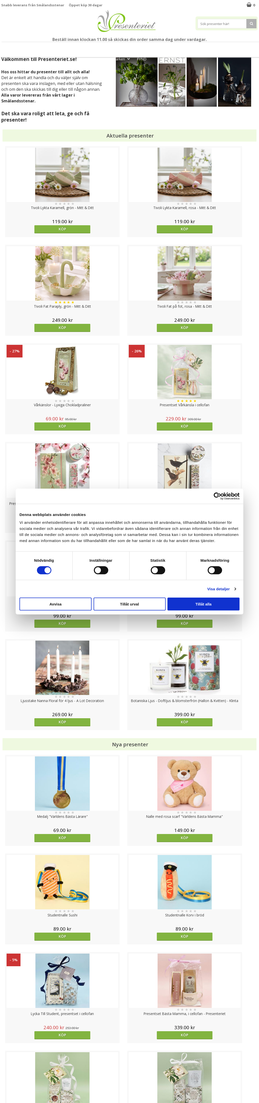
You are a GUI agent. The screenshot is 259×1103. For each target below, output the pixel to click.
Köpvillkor (9, 1063)
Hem (183, 47)
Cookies (7, 1048)
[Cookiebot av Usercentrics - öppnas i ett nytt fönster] (217, 496)
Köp (33, 229)
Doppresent (11, 1094)
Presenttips (157, 47)
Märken (123, 58)
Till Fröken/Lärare (71, 47)
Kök (202, 47)
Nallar (6, 1086)
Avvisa (56, 604)
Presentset (127, 47)
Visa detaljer (218, 589)
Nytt (16, 47)
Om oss (7, 1071)
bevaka (161, 854)
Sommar (100, 47)
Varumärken (11, 1055)
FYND (141, 59)
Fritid (221, 47)
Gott (242, 47)
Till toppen (130, 1031)
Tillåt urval (129, 604)
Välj (97, 854)
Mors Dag (40, 47)
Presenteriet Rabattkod (21, 1078)
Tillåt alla (204, 604)
